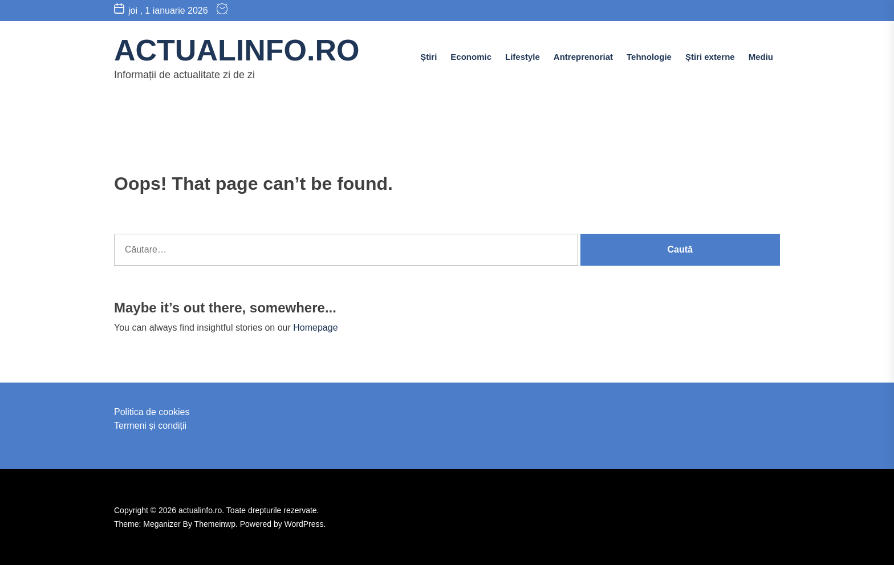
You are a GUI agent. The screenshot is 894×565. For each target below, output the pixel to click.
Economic (470, 57)
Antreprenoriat (583, 57)
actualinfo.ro (236, 50)
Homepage (315, 327)
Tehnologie (649, 57)
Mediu (761, 57)
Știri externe (710, 57)
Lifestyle (522, 57)
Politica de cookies (152, 412)
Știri (428, 57)
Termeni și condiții (150, 425)
